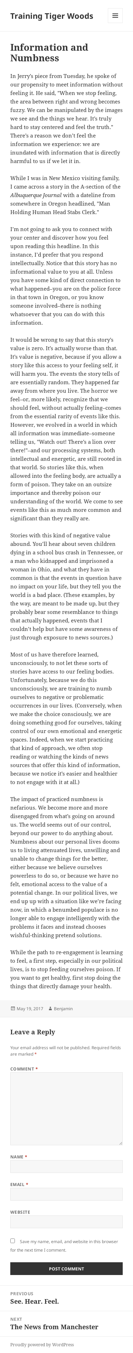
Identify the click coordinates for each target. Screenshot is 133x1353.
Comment (24, 1069)
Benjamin (63, 1009)
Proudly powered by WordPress (42, 1345)
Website (20, 1212)
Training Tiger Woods (51, 15)
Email (19, 1184)
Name (19, 1157)
